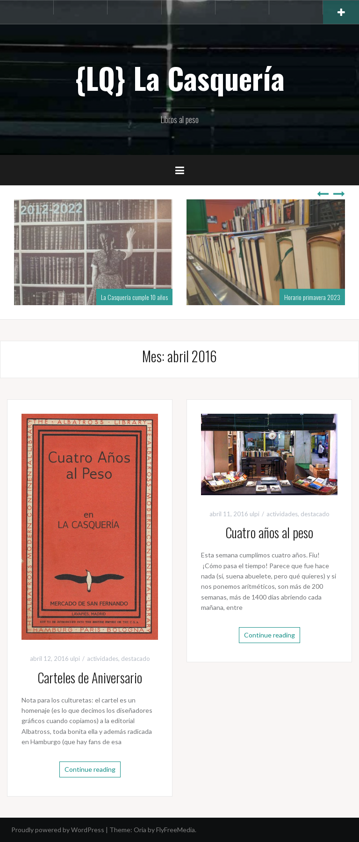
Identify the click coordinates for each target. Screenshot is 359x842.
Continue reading (90, 769)
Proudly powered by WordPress (57, 830)
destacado (135, 658)
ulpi (75, 658)
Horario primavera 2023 (312, 297)
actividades (102, 658)
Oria (140, 830)
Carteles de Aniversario (89, 677)
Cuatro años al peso (269, 532)
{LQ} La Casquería (180, 77)
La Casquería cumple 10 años (134, 297)
